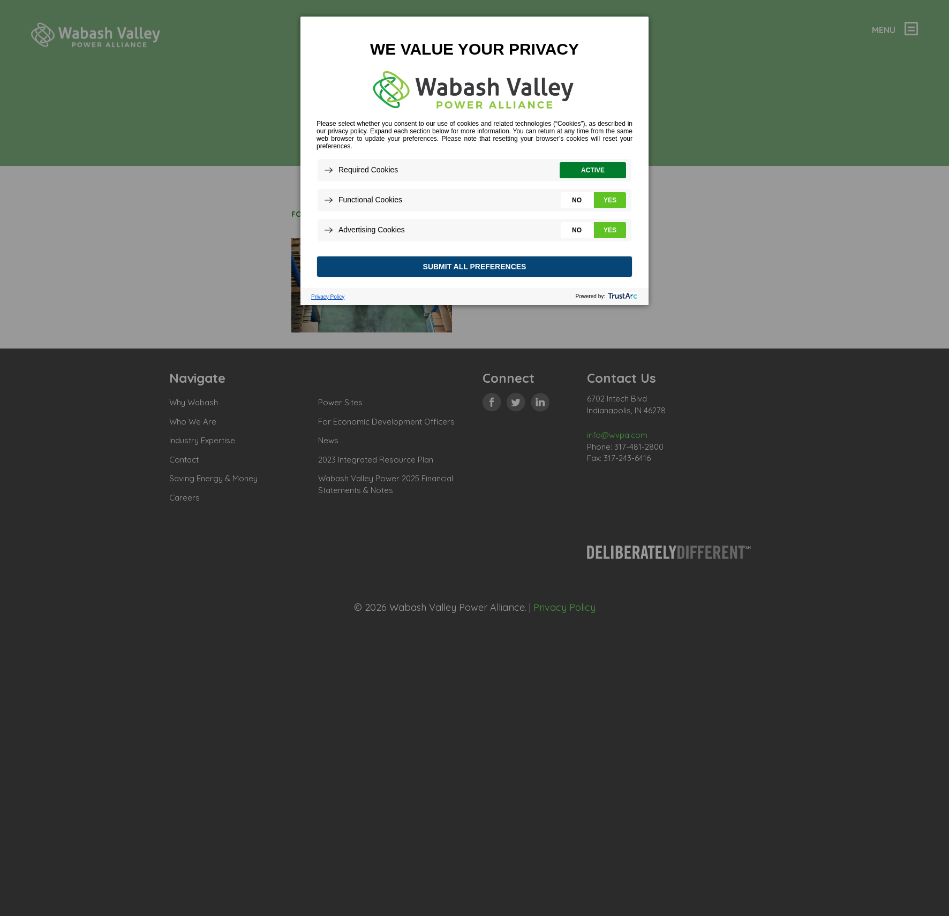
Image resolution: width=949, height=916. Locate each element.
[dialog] (474, 160)
